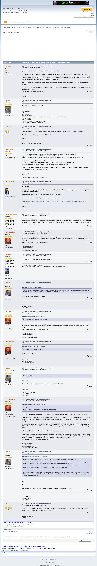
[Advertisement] (48, 48)
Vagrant (8, 254)
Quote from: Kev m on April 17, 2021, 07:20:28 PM (33, 404)
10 (10, 32)
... (8, 32)
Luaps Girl (42, 27)
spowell (8, 66)
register (21, 8)
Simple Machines (55, 559)
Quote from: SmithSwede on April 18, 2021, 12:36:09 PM (34, 456)
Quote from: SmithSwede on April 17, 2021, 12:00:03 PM (34, 287)
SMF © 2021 (48, 559)
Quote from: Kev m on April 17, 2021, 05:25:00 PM (33, 346)
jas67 (8, 101)
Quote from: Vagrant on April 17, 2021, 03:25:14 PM (33, 316)
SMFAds (46, 561)
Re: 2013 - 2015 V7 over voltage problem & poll (38, 66)
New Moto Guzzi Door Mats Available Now (84, 16)
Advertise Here (7, 529)
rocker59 (38, 27)
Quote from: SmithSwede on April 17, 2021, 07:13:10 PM (34, 373)
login (16, 8)
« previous (88, 30)
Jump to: (77, 540)
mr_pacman (10, 181)
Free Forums (51, 561)
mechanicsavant (11, 214)
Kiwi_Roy (9, 149)
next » (92, 30)
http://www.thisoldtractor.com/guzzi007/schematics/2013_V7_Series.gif (40, 156)
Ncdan (47, 27)
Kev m (8, 282)
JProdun (9, 127)
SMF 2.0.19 (42, 559)
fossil (8, 504)
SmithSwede (10, 232)
